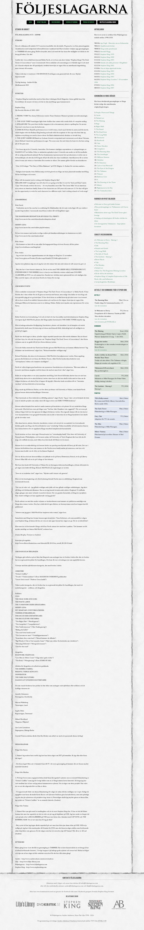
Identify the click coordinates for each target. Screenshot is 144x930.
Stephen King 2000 (107, 57)
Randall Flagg (105, 51)
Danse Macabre (102, 146)
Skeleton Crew (102, 177)
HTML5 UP (102, 921)
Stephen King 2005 (107, 77)
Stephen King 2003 (107, 71)
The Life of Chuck (101, 254)
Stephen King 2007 (107, 88)
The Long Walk (101, 135)
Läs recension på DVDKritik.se (105, 322)
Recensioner (56, 22)
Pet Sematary (101, 163)
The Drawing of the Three (106, 182)
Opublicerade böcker (107, 46)
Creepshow (101, 149)
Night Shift (100, 126)
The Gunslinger (102, 154)
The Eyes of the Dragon (105, 168)
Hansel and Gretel (101, 248)
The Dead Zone (101, 132)
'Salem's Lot (100, 118)
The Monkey (99, 265)
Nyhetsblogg (41, 22)
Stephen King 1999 (107, 54)
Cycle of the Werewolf (104, 166)
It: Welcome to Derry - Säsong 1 (106, 240)
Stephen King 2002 (107, 65)
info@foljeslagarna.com (89, 883)
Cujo (98, 143)
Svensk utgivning (72, 22)
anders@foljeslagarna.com (73, 886)
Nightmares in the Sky (105, 188)
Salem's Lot (99, 268)
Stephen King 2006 (107, 85)
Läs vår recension (101, 306)
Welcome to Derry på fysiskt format (107, 204)
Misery (99, 185)
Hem (30, 22)
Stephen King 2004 (107, 74)
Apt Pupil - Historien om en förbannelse (114, 43)
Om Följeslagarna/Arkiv (108, 22)
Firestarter (100, 138)
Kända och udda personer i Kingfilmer (113, 63)
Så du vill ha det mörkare (104, 273)
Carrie (98, 115)
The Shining (100, 121)
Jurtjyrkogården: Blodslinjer (105, 282)
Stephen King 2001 (107, 60)
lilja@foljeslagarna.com (95, 886)
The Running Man (103, 152)
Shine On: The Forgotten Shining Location (110, 271)
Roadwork (100, 140)
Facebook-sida (69, 891)
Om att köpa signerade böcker (110, 68)
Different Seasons (103, 157)
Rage (97, 124)
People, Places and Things (105, 112)
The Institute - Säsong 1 (103, 257)
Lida (96, 246)
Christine (100, 160)
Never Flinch (99, 259)
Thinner (100, 174)
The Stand (99, 129)
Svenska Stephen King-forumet (103, 891)
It (97, 179)
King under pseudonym (108, 49)
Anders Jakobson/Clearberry (67, 921)
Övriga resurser (88, 22)
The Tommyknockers (104, 191)
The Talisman (101, 171)
